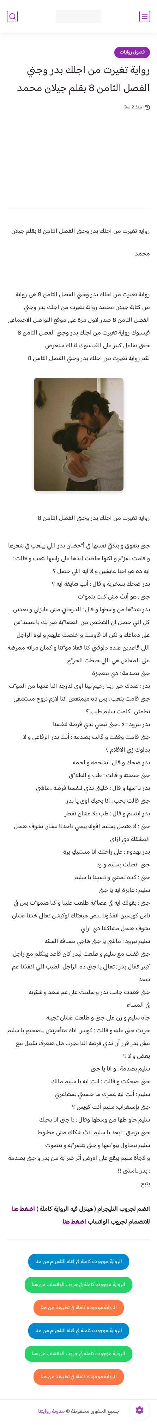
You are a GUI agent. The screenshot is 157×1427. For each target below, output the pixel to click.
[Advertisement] (78, 155)
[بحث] (12, 16)
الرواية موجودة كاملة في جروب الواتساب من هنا (78, 1284)
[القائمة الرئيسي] (144, 16)
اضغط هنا (23, 1209)
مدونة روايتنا (51, 1411)
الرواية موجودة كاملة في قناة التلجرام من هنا (78, 1261)
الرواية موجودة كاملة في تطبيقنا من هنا (79, 1307)
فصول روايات (132, 52)
